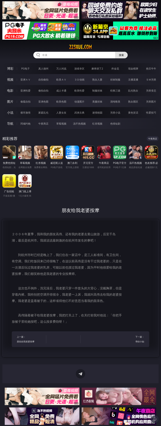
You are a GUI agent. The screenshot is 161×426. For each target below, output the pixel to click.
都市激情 (25, 112)
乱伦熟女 (133, 90)
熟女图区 (133, 101)
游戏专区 (79, 68)
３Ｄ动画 (79, 79)
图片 (10, 101)
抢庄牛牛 (151, 68)
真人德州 (43, 68)
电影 (10, 90)
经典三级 (115, 90)
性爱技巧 (151, 112)
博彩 (10, 68)
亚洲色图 (43, 101)
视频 (10, 79)
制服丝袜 (97, 90)
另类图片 (151, 101)
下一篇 (130, 339)
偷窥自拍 (25, 101)
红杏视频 (97, 123)
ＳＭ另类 (151, 79)
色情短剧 (115, 123)
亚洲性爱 (25, 90)
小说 (10, 112)
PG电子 (25, 68)
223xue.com (80, 47)
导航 (10, 123)
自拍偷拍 (43, 79)
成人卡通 (61, 90)
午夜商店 (43, 123)
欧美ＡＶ (61, 79)
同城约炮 (25, 123)
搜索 (121, 55)
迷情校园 (97, 112)
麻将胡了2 (97, 68)
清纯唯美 (115, 101)
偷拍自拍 (43, 90)
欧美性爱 (79, 90)
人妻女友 (61, 112)
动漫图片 (79, 101)
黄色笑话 (133, 112)
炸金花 (115, 68)
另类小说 (115, 112)
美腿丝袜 (97, 101)
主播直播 (133, 79)
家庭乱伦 (43, 112)
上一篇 (31, 339)
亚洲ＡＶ (25, 79)
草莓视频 (61, 123)
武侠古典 (79, 112)
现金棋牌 (133, 68)
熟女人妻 (97, 79)
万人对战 (61, 68)
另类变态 (151, 90)
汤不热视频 (79, 123)
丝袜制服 (115, 79)
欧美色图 (61, 101)
